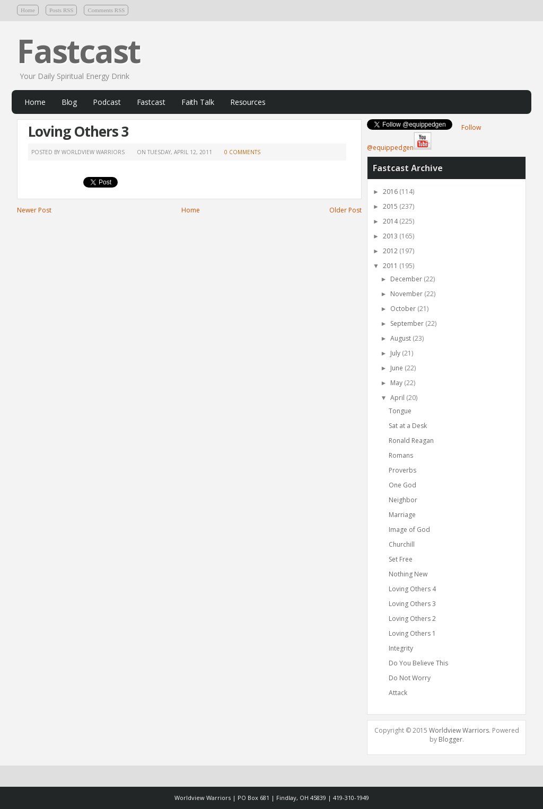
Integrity (401, 648)
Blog (69, 102)
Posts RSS (61, 10)
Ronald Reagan (411, 440)
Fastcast (78, 51)
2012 (390, 250)
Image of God (409, 529)
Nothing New (408, 574)
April (397, 397)
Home (28, 10)
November (406, 293)
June (396, 367)
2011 (390, 265)
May (396, 382)
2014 (390, 221)
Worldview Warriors (459, 730)
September (407, 323)
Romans (401, 455)
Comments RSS (106, 10)
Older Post (345, 210)
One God (402, 485)
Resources (248, 102)
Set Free (401, 559)
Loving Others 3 (78, 131)
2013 (390, 236)
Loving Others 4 (412, 588)
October (403, 308)
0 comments (242, 152)
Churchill (402, 544)
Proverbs (402, 470)
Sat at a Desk (408, 425)
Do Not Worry (410, 677)
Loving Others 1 (412, 633)
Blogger (450, 739)
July (395, 353)
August (400, 338)
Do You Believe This (418, 663)
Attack (398, 692)
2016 (390, 191)
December (406, 278)
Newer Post (34, 210)
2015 (390, 206)
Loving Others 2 (412, 618)
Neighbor (403, 499)
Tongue (400, 410)
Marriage (402, 514)
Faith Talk (197, 102)
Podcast (106, 102)
